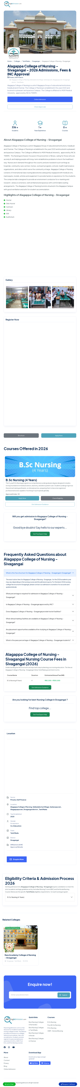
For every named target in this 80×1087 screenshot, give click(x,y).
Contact (7, 1060)
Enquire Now (18, 859)
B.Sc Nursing (52, 1022)
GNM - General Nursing (55, 1031)
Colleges (17, 61)
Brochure (21, 435)
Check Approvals (40, 107)
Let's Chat (9, 1084)
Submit (64, 995)
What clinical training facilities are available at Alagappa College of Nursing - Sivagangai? (34, 620)
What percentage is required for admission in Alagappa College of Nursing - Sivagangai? (34, 595)
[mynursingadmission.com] (40, 374)
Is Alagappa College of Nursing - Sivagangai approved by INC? (29, 604)
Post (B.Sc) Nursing (54, 1025)
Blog (5, 1066)
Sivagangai (36, 61)
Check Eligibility (57, 498)
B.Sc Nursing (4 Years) (21, 480)
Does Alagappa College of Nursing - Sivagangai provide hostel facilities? (33, 611)
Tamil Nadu (26, 61)
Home (9, 61)
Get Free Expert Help (40, 534)
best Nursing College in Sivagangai (49, 699)
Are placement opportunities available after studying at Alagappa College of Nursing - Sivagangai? (39, 631)
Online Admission (40, 99)
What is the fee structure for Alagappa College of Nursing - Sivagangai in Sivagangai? (38, 573)
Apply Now (58, 435)
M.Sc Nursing (52, 1028)
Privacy (6, 1063)
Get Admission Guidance (40, 504)
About (6, 1057)
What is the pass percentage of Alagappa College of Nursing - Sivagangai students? (38, 640)
